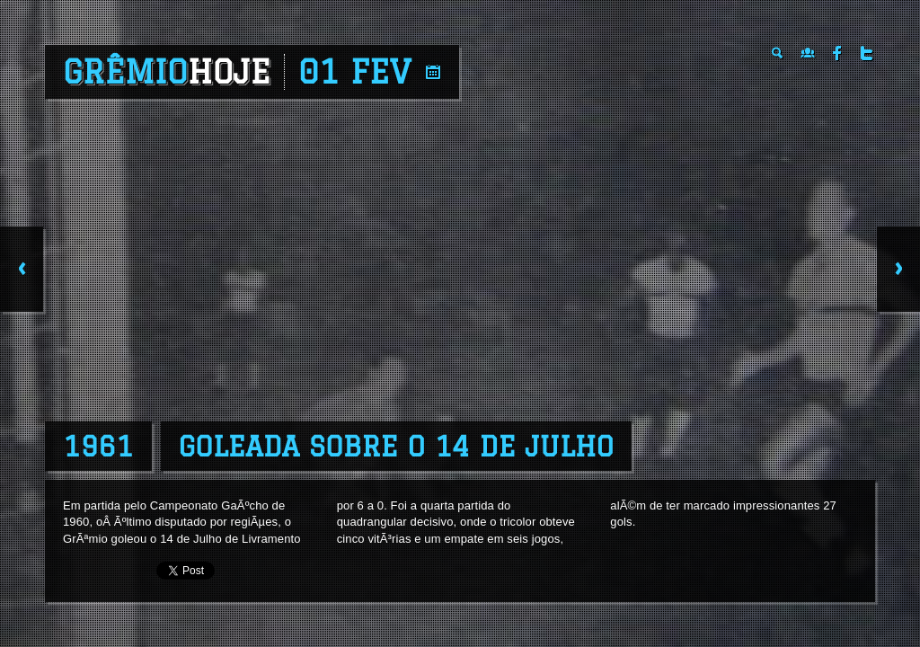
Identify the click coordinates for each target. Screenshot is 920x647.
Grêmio (166, 72)
